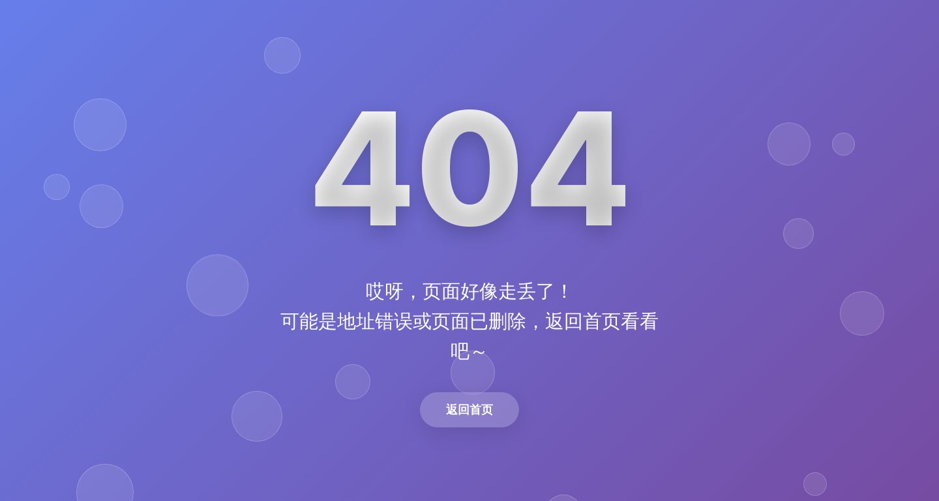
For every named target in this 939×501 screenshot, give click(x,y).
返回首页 (469, 409)
